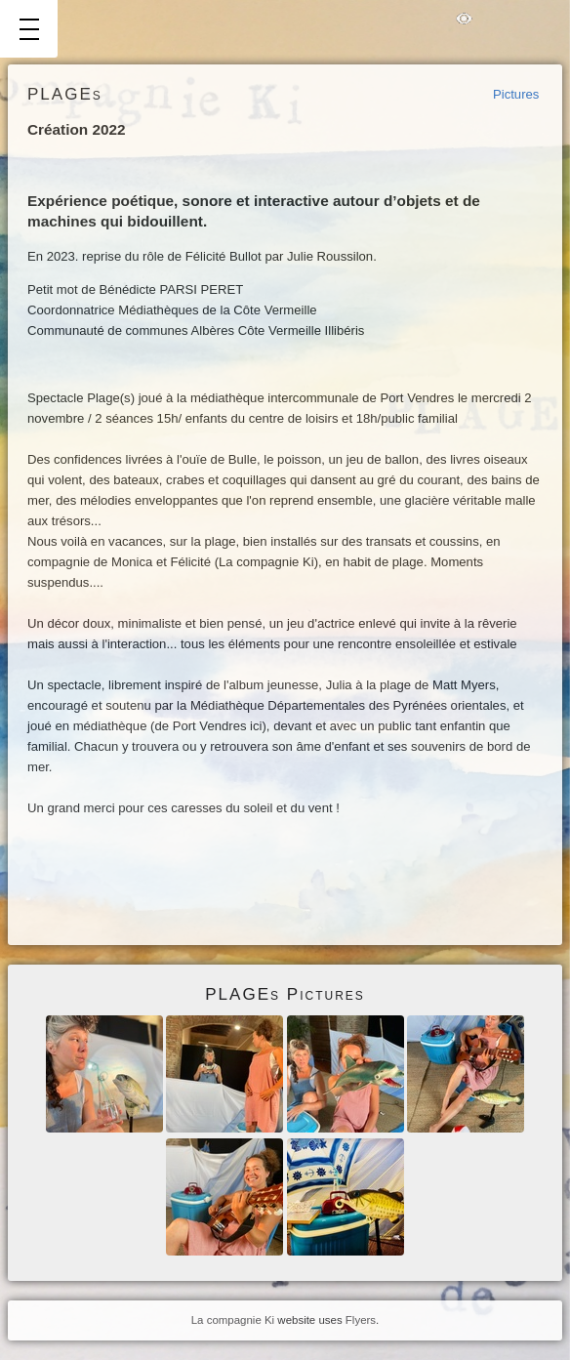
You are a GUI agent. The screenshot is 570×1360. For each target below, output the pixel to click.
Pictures (516, 94)
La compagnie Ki (232, 1320)
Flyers (361, 1320)
